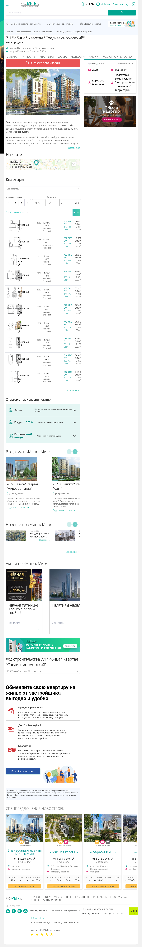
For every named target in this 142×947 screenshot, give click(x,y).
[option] (27, 483)
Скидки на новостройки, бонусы (26, 24)
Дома (62, 57)
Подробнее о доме (18, 507)
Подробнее (45, 540)
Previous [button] (69, 451)
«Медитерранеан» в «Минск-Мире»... (40, 535)
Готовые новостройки (62, 24)
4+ (27, 202)
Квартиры (47, 57)
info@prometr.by (37, 918)
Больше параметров (15, 212)
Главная (12, 57)
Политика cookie (51, 900)
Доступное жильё (92, 24)
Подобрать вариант (23, 771)
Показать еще (73, 147)
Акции (93, 57)
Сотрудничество (54, 896)
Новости (78, 57)
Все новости (72, 551)
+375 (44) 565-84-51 (55, 910)
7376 (90, 4)
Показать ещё (72, 390)
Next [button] (75, 451)
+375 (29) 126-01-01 (102, 913)
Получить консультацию (24, 886)
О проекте (35, 896)
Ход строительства (117, 57)
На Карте (29, 57)
